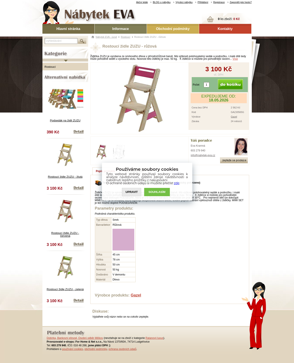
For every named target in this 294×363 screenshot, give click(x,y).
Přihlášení (203, 2)
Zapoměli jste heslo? (241, 2)
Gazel (234, 116)
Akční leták (142, 2)
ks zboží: (229, 19)
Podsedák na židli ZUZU (65, 120)
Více (235, 58)
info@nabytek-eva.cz (203, 155)
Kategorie (48, 50)
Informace (120, 29)
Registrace (219, 2)
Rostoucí (50, 66)
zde (176, 183)
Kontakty (225, 29)
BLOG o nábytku (161, 2)
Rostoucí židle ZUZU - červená (65, 234)
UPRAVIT (132, 192)
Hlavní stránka (68, 29)
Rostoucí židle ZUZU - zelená (65, 289)
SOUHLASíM (156, 192)
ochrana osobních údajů (122, 349)
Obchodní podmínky (173, 29)
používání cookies (72, 349)
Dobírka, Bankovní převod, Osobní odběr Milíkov (75, 338)
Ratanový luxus (154, 338)
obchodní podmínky (95, 349)
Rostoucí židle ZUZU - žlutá (65, 176)
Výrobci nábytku (184, 2)
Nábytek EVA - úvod (106, 37)
